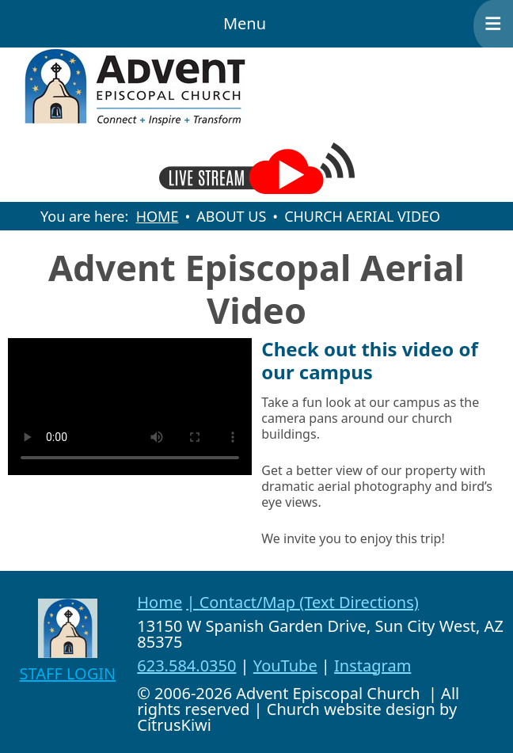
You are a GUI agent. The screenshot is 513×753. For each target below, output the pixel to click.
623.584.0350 (186, 665)
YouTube (285, 665)
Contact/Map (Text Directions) (309, 602)
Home (159, 602)
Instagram (372, 665)
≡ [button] (493, 23)
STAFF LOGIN (68, 673)
